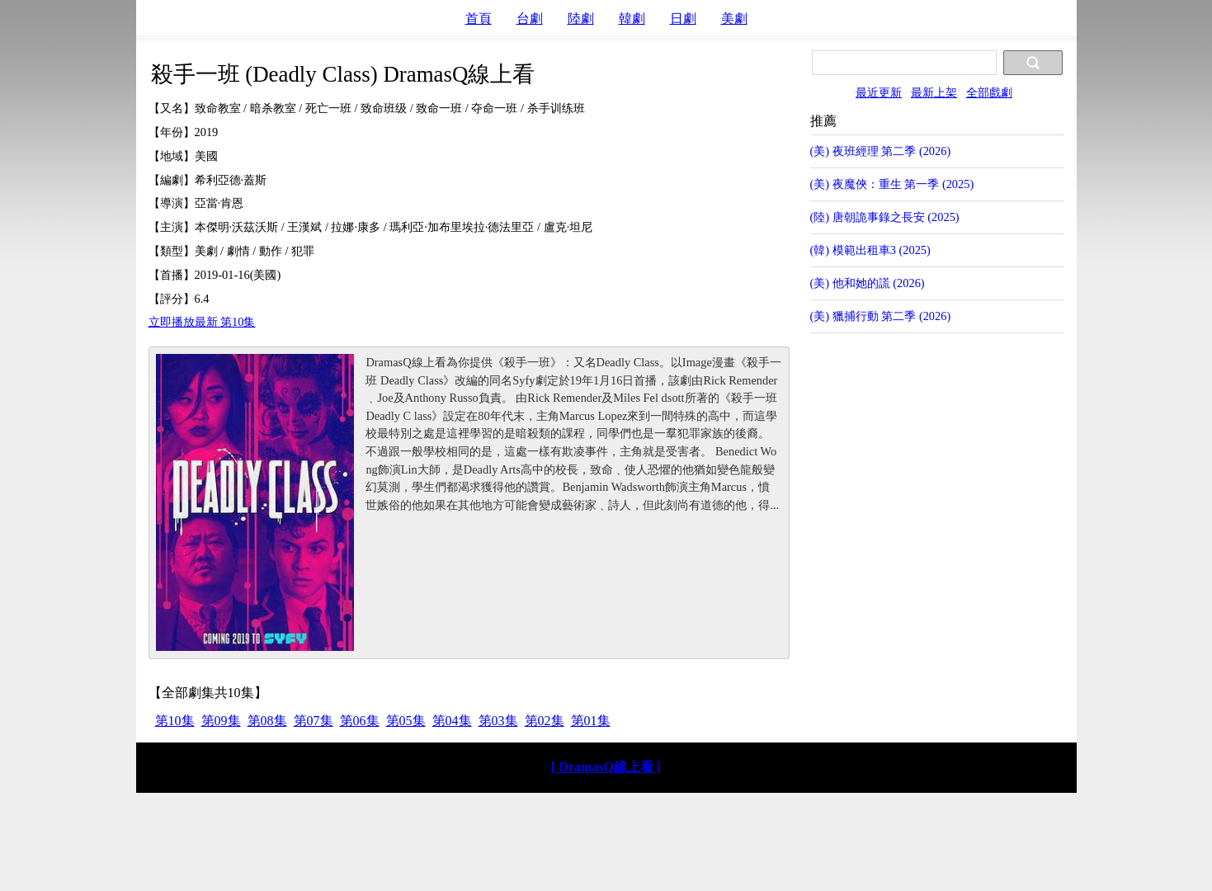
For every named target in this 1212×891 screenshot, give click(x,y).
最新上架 (934, 92)
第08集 (267, 721)
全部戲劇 (989, 92)
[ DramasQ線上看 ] (606, 767)
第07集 (313, 721)
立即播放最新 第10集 (202, 321)
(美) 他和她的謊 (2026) (867, 283)
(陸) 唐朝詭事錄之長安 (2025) (885, 217)
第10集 (175, 721)
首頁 (478, 19)
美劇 (734, 19)
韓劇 (632, 19)
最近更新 (879, 92)
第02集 (544, 721)
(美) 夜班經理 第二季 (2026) (880, 151)
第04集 (452, 721)
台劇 (529, 19)
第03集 (498, 721)
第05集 (406, 721)
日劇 (683, 19)
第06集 (360, 721)
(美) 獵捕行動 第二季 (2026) (880, 316)
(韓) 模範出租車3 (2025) (870, 250)
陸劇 (581, 19)
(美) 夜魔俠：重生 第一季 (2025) (892, 184)
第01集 (591, 721)
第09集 (221, 721)
